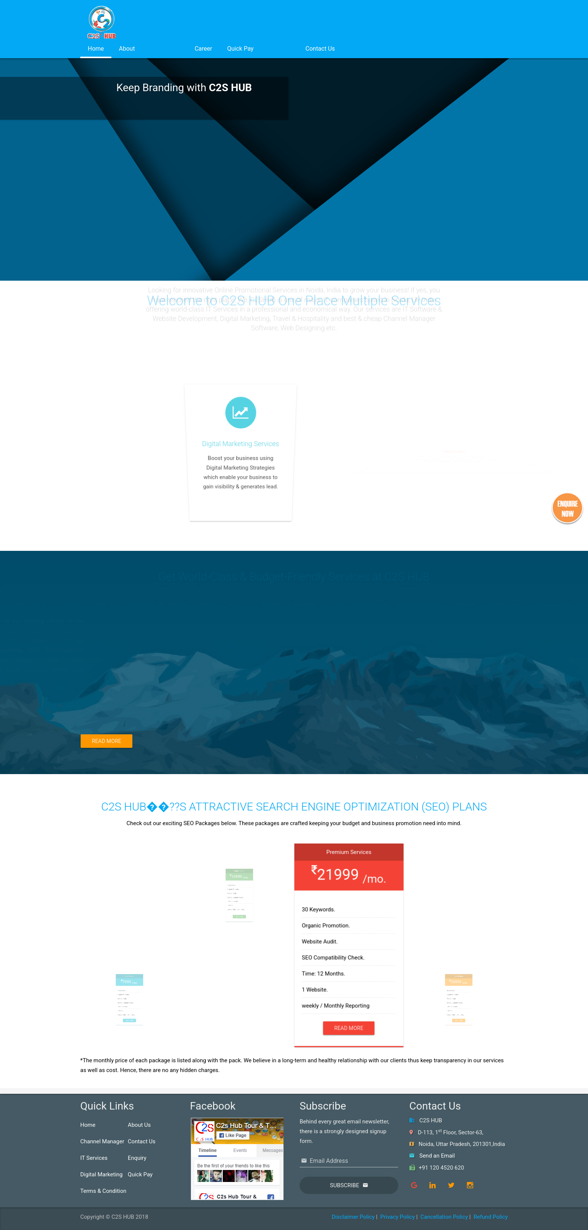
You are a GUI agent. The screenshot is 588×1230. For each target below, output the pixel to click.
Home (96, 48)
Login (279, 48)
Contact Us (320, 48)
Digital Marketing (101, 1174)
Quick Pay (240, 48)
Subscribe (344, 1185)
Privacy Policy (397, 1216)
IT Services (94, 1158)
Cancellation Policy (444, 1216)
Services (165, 48)
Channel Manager (102, 1141)
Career (203, 48)
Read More (106, 741)
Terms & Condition (103, 1191)
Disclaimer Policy (353, 1216)
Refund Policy (491, 1216)
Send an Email (437, 1155)
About (127, 48)
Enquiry (137, 1158)
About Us (139, 1125)
